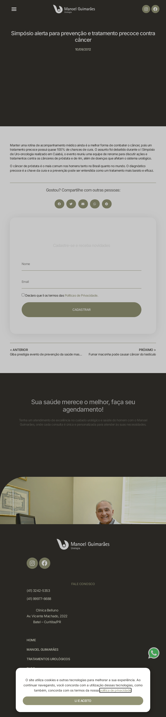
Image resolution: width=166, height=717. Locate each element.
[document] (83, 358)
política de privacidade (115, 690)
